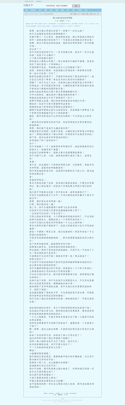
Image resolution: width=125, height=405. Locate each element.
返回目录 (62, 20)
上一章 (56, 20)
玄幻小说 (31, 14)
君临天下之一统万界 (38, 14)
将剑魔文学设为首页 (29, 1)
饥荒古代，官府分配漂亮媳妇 (50, 23)
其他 (73, 10)
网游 (62, 10)
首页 (26, 10)
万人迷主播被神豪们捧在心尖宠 (64, 23)
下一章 (67, 20)
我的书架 (33, 10)
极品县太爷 (92, 23)
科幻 (68, 10)
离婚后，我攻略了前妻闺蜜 (36, 23)
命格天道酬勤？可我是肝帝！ (78, 23)
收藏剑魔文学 (39, 1)
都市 (51, 10)
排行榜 (80, 10)
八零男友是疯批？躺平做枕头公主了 (58, 26)
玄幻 (40, 10)
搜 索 (76, 5)
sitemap (62, 398)
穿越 (57, 10)
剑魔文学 (28, 5)
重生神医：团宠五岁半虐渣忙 (44, 26)
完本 (86, 10)
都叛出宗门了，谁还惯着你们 (74, 26)
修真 (45, 10)
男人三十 (87, 23)
